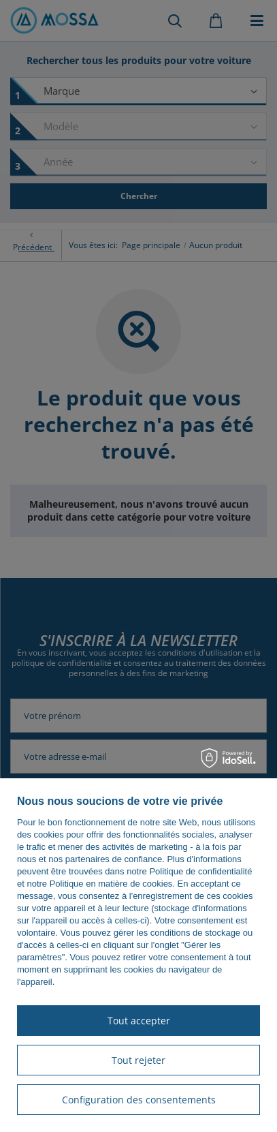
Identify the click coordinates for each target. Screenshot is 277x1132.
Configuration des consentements (139, 1099)
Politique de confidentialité (200, 871)
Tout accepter (139, 1020)
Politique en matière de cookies (111, 883)
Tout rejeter (138, 1060)
